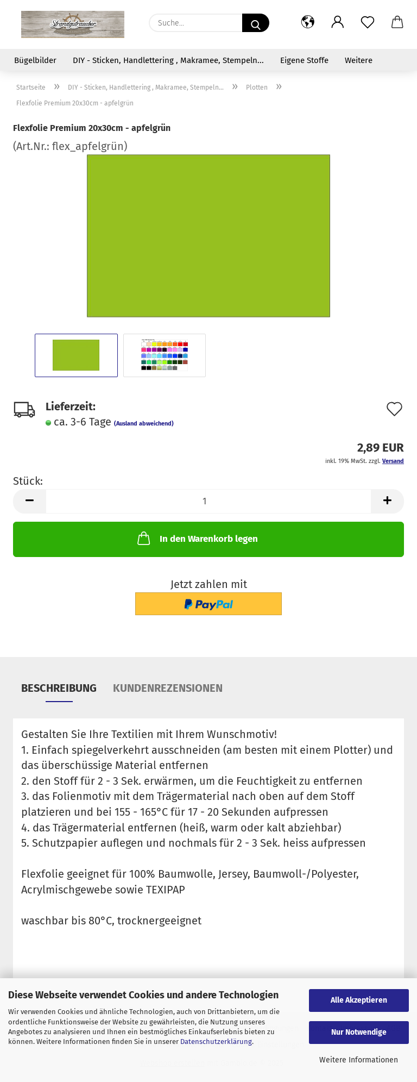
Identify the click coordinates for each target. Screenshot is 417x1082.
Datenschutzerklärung (216, 1041)
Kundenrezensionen (168, 688)
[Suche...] (255, 23)
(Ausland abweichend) (144, 423)
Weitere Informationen (358, 1060)
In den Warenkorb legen (196, 538)
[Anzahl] (208, 501)
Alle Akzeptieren (359, 1000)
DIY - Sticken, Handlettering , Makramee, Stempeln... (168, 60)
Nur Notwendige (359, 1032)
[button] (308, 23)
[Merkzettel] (367, 23)
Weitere (358, 60)
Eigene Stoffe (304, 60)
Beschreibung (59, 688)
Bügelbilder (35, 60)
